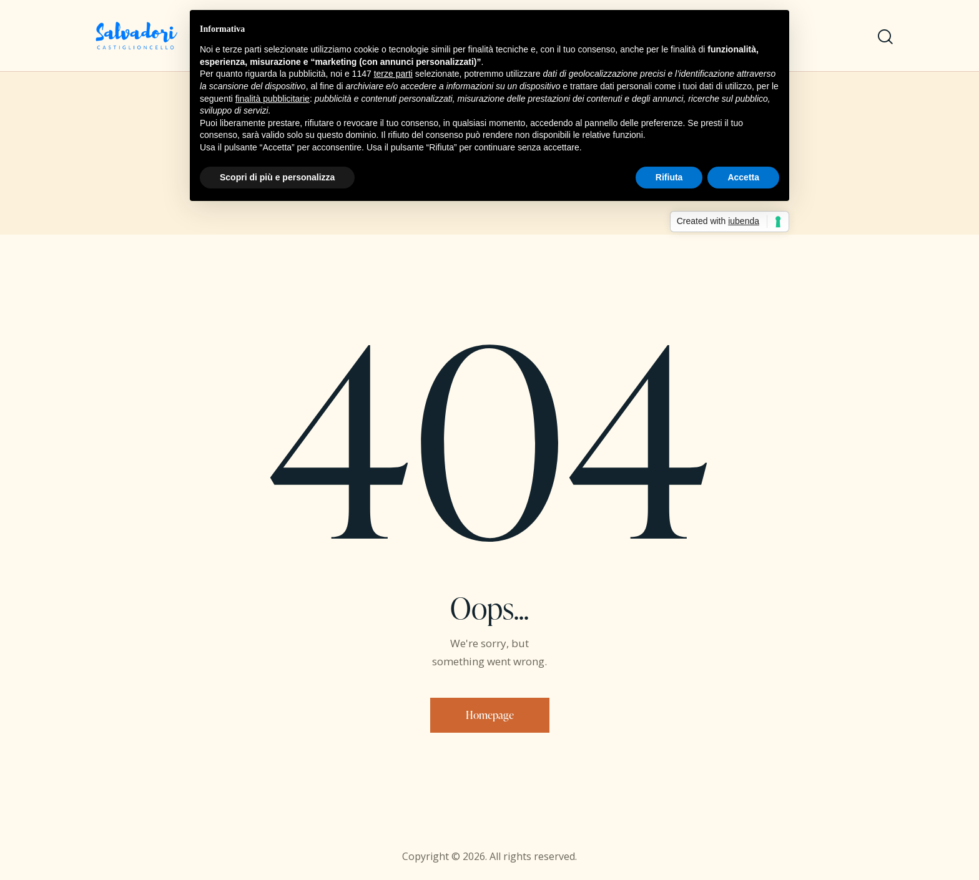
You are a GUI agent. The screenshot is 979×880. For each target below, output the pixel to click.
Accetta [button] (743, 177)
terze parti (393, 74)
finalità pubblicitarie (272, 99)
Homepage (490, 715)
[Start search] (885, 37)
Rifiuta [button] (669, 177)
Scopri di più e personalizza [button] (277, 177)
